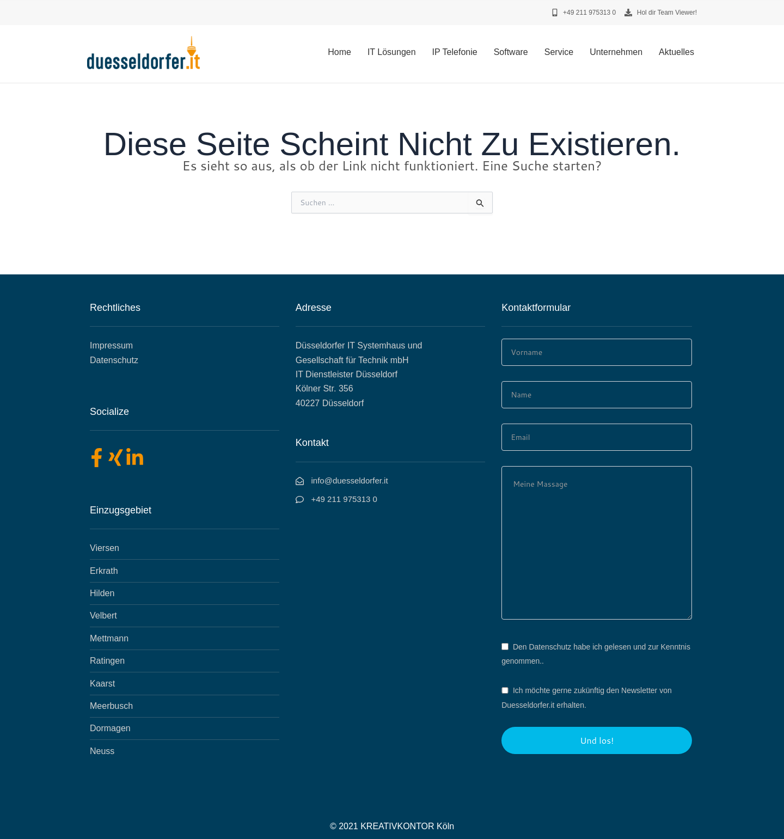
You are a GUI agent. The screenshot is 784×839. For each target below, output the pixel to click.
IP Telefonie (454, 52)
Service (558, 52)
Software (511, 52)
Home (339, 52)
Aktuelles (676, 52)
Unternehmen (616, 52)
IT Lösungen (391, 52)
